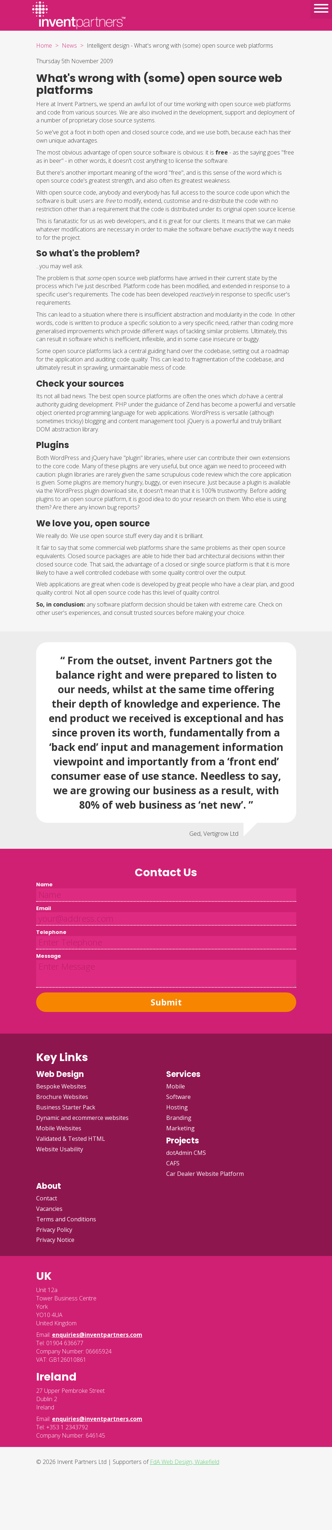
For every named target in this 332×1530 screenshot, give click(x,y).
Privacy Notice (55, 1240)
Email (43, 908)
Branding (178, 1118)
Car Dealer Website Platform (205, 1174)
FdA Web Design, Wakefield (184, 1462)
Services (183, 1074)
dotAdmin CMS (186, 1153)
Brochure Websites (62, 1097)
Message (48, 956)
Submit (166, 1002)
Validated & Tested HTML (70, 1139)
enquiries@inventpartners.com (97, 1335)
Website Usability (59, 1149)
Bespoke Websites (61, 1086)
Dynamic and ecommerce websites (82, 1118)
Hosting (177, 1107)
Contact (46, 1198)
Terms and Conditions (66, 1219)
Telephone (51, 932)
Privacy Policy (54, 1230)
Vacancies (49, 1209)
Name (44, 884)
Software (178, 1097)
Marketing (180, 1128)
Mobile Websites (58, 1128)
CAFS (173, 1163)
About (48, 1186)
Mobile (175, 1086)
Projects (182, 1140)
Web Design (60, 1074)
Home (44, 45)
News (69, 45)
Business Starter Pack (65, 1107)
